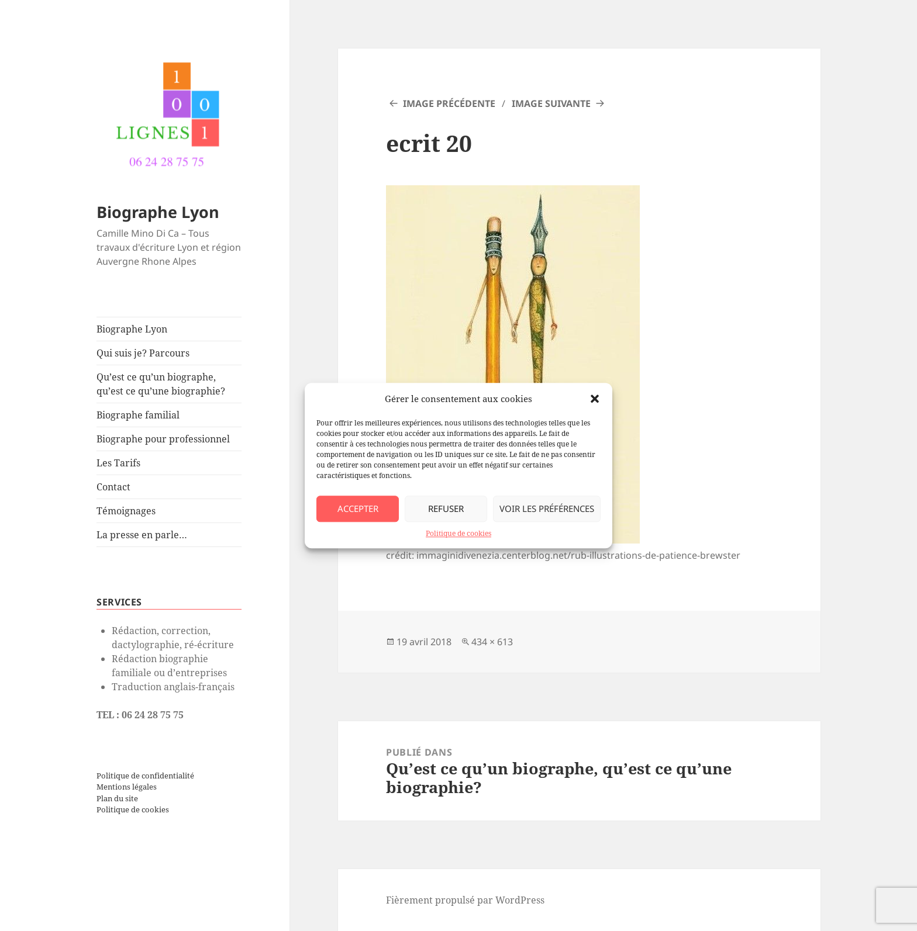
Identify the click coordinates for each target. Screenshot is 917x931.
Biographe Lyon (157, 212)
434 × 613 (492, 641)
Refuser (446, 509)
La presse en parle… (141, 534)
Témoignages (126, 510)
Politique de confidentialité (145, 775)
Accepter (357, 509)
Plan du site (117, 798)
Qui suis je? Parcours (142, 353)
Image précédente (449, 103)
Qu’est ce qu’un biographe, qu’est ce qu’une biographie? (160, 384)
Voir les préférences (546, 509)
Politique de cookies (458, 533)
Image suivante (551, 103)
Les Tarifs (118, 462)
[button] (595, 398)
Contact (113, 486)
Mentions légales (126, 786)
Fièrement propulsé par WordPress (465, 900)
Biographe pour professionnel (163, 438)
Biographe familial (138, 415)
